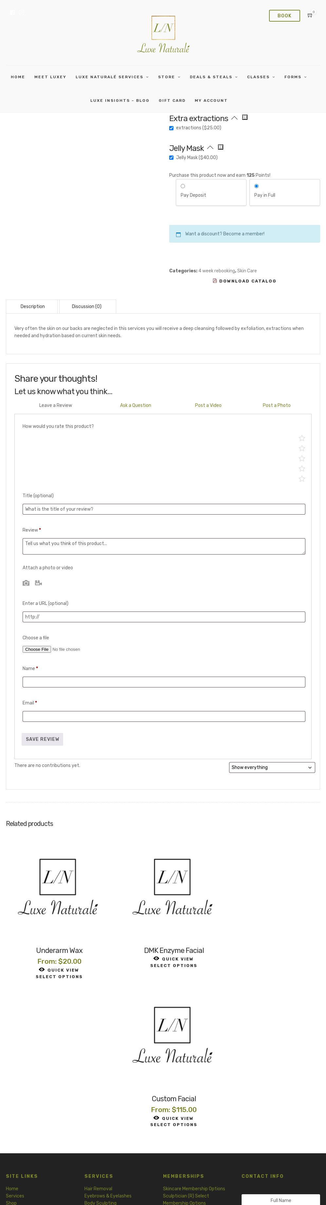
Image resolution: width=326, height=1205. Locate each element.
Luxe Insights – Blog (120, 100)
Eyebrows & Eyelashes (108, 1040)
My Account (211, 100)
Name (30, 668)
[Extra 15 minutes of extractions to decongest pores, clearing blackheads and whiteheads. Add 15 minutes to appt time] (244, 117)
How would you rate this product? (58, 426)
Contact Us (270, 1137)
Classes (258, 77)
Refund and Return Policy (224, 1191)
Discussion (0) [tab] (86, 306)
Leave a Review (55, 405)
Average (302, 458)
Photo (26, 583)
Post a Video (208, 405)
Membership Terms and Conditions (287, 1191)
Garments (95, 1087)
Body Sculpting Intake (186, 1094)
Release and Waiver (183, 1109)
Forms (292, 77)
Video (38, 583)
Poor (302, 478)
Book (285, 16)
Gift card (172, 100)
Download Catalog (245, 281)
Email (30, 703)
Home (18, 77)
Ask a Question (135, 405)
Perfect (302, 437)
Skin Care (247, 271)
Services (15, 1040)
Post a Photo (277, 405)
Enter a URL (45, 603)
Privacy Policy (142, 1191)
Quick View (55, 962)
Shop (11, 1047)
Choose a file (36, 638)
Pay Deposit (193, 195)
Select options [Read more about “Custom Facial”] (270, 968)
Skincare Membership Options (194, 1032)
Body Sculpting (100, 1047)
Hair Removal (98, 1032)
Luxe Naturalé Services (109, 77)
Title (38, 496)
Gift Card (16, 1069)
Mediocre (302, 468)
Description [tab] (33, 306)
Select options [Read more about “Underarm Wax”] (55, 968)
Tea (88, 1080)
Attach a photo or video (48, 568)
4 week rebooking (216, 271)
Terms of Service (178, 1191)
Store (166, 77)
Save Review (42, 739)
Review (32, 530)
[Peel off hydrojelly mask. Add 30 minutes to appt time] (220, 147)
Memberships (20, 1054)
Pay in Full (264, 195)
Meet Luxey (50, 77)
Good (302, 448)
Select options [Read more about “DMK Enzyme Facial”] (163, 957)
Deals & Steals (211, 77)
